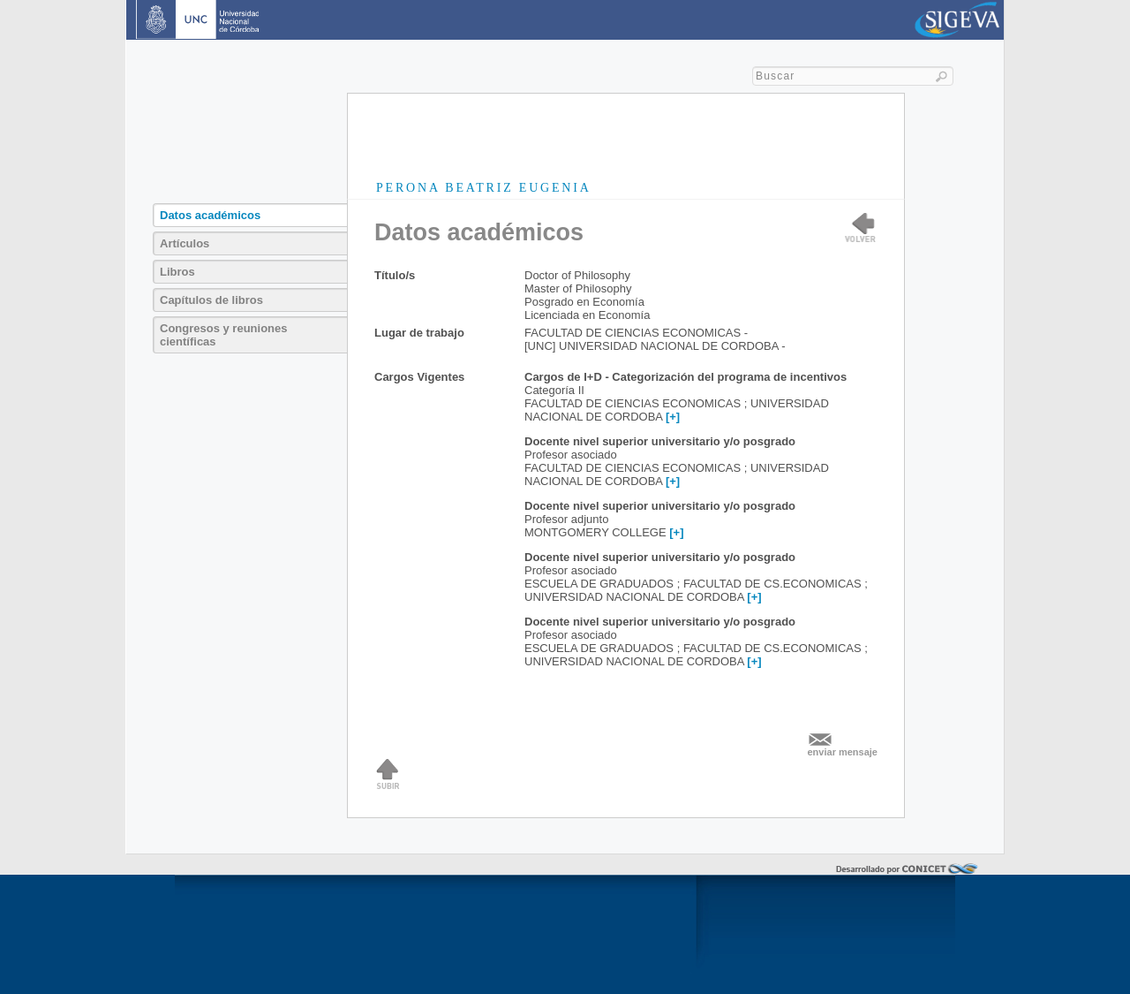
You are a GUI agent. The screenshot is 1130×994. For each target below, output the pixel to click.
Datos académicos (210, 215)
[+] (673, 416)
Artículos (184, 243)
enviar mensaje (843, 752)
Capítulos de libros (211, 300)
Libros (177, 271)
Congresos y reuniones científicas (223, 335)
